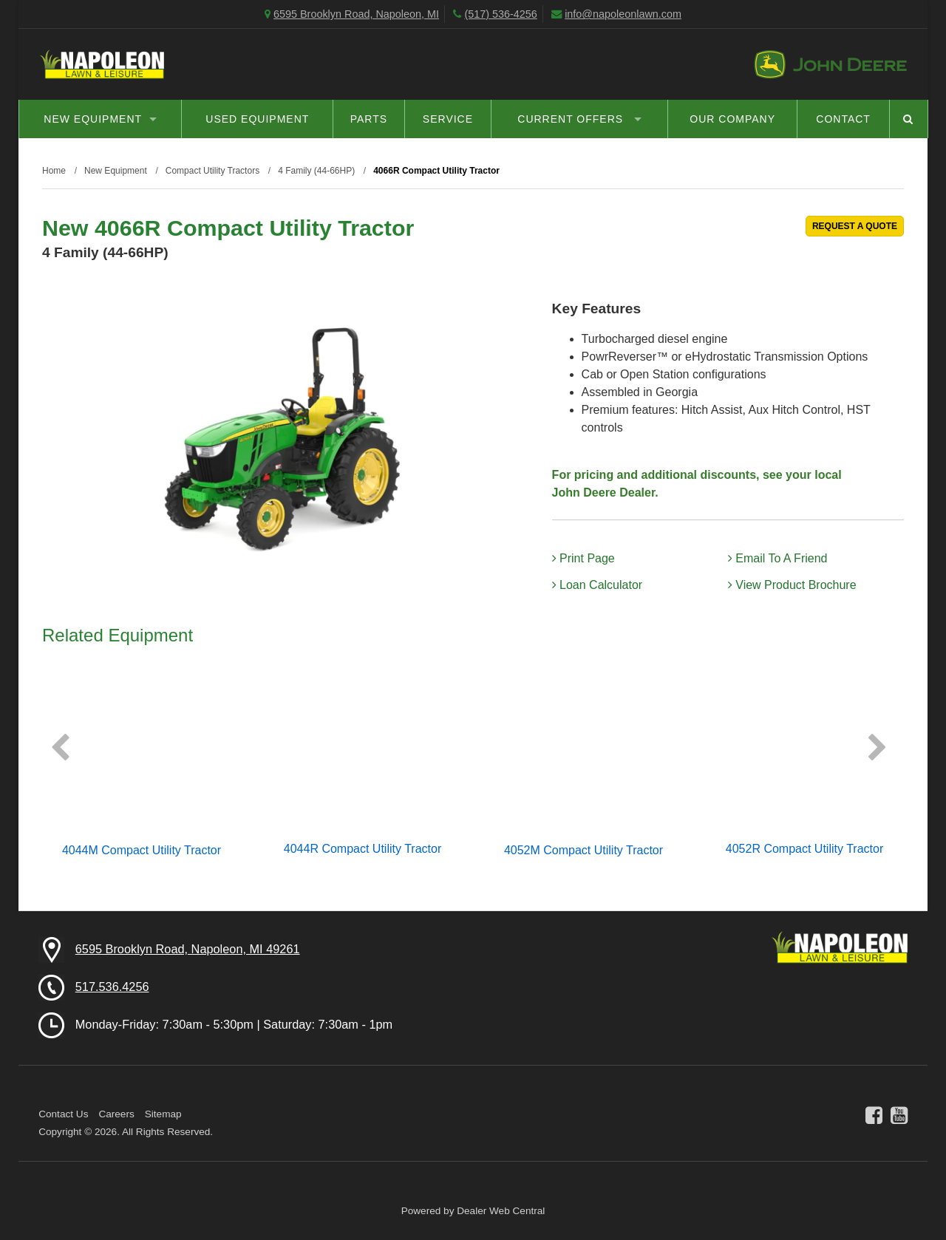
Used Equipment (257, 119)
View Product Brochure (792, 585)
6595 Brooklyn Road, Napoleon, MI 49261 (187, 948)
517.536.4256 (112, 986)
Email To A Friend (778, 558)
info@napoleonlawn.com (623, 14)
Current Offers (579, 119)
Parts (368, 119)
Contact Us (63, 1114)
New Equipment (100, 119)
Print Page (583, 558)
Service (448, 119)
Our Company (732, 119)
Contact (843, 119)
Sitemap (163, 1114)
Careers (116, 1114)
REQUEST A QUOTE (854, 226)
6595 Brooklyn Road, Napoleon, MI (356, 14)
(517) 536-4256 (500, 14)
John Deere (830, 64)
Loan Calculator (597, 585)
